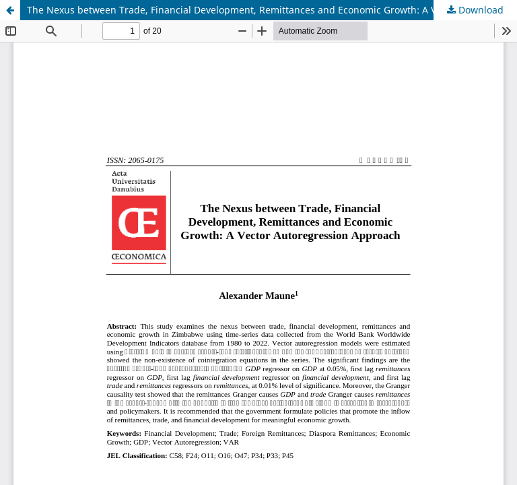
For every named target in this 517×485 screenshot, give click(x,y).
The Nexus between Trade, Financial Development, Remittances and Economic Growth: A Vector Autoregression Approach (272, 9)
